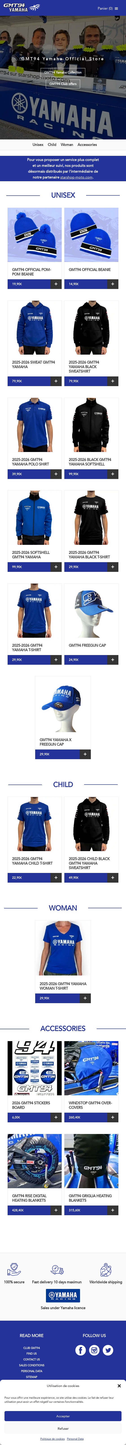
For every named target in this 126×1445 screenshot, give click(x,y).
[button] (119, 1386)
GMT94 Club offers (62, 84)
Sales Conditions (31, 1365)
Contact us (31, 1359)
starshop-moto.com (76, 177)
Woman (67, 145)
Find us (31, 1353)
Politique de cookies (52, 1439)
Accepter (63, 1416)
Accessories (87, 145)
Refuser (63, 1429)
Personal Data (75, 1439)
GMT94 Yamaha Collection (63, 72)
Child (52, 145)
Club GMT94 (31, 1348)
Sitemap (31, 1377)
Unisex (38, 145)
